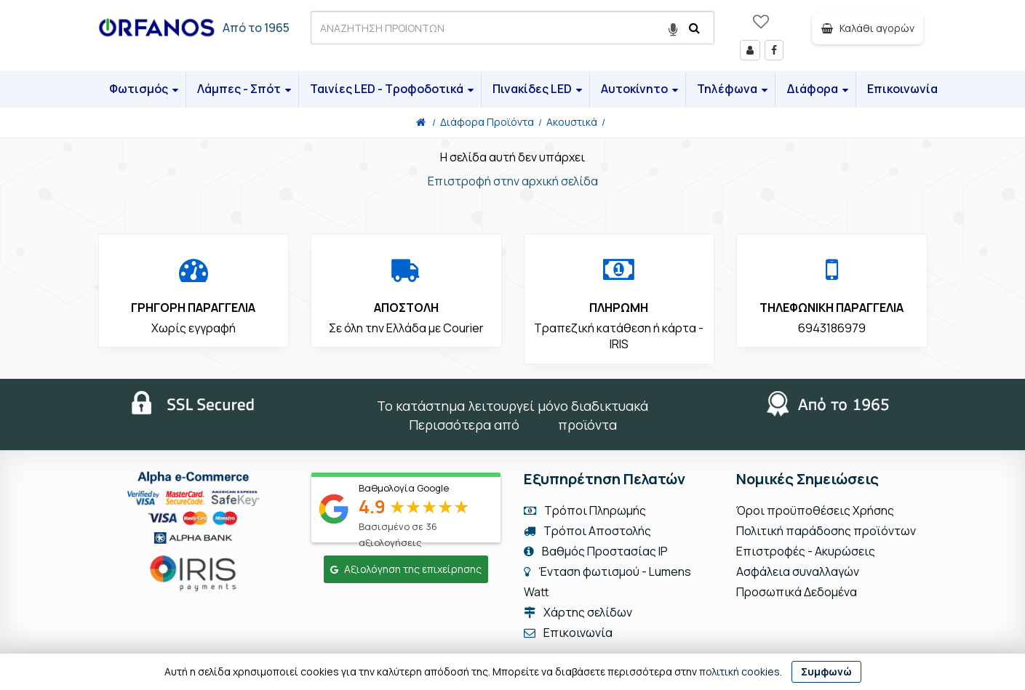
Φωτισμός (143, 89)
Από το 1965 (256, 28)
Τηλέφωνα (732, 89)
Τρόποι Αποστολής (587, 531)
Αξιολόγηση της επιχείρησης (406, 569)
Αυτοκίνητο (639, 89)
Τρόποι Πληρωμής (585, 510)
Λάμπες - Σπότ (244, 89)
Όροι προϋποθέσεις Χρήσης (815, 510)
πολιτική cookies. (740, 671)
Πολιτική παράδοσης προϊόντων (826, 531)
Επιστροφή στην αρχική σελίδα (513, 181)
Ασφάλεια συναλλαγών (797, 571)
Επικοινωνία (902, 89)
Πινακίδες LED (537, 89)
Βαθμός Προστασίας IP (596, 551)
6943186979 (832, 328)
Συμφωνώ (826, 671)
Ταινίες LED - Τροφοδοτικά (392, 89)
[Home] (421, 122)
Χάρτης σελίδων (578, 612)
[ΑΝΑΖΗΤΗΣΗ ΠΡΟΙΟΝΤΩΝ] (512, 27)
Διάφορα (817, 89)
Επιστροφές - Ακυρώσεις (805, 551)
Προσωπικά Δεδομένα (796, 592)
